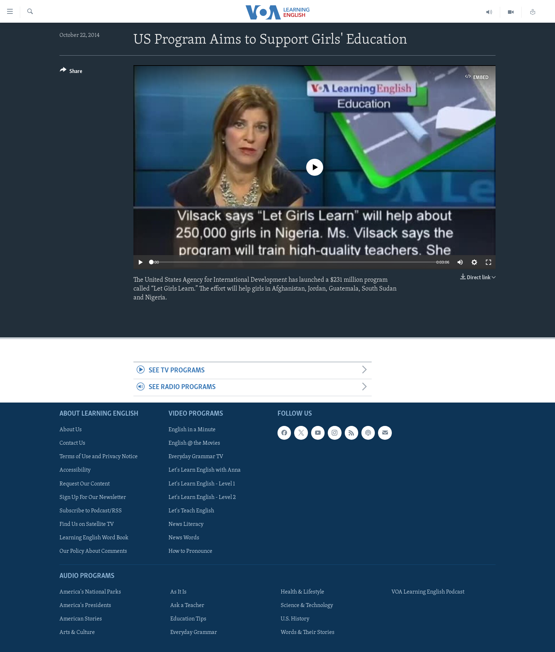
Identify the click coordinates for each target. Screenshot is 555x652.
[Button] (71, 72)
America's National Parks (90, 592)
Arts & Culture (77, 632)
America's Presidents (85, 605)
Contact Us (72, 443)
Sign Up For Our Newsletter (92, 497)
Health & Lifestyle (302, 592)
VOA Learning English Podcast (427, 592)
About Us (70, 430)
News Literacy (186, 524)
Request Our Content (84, 484)
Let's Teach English (191, 510)
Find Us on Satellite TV (86, 524)
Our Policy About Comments (93, 551)
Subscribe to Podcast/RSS (90, 510)
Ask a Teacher (187, 605)
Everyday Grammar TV (195, 457)
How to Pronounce (190, 551)
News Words (183, 538)
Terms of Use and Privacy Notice (98, 457)
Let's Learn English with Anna (204, 470)
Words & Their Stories (307, 632)
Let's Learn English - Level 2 (202, 497)
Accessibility (75, 470)
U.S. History (295, 619)
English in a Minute (192, 430)
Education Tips (188, 619)
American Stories (80, 619)
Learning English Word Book (93, 538)
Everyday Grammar (193, 632)
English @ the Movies (194, 443)
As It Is (178, 592)
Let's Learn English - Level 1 (201, 484)
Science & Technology (307, 605)
